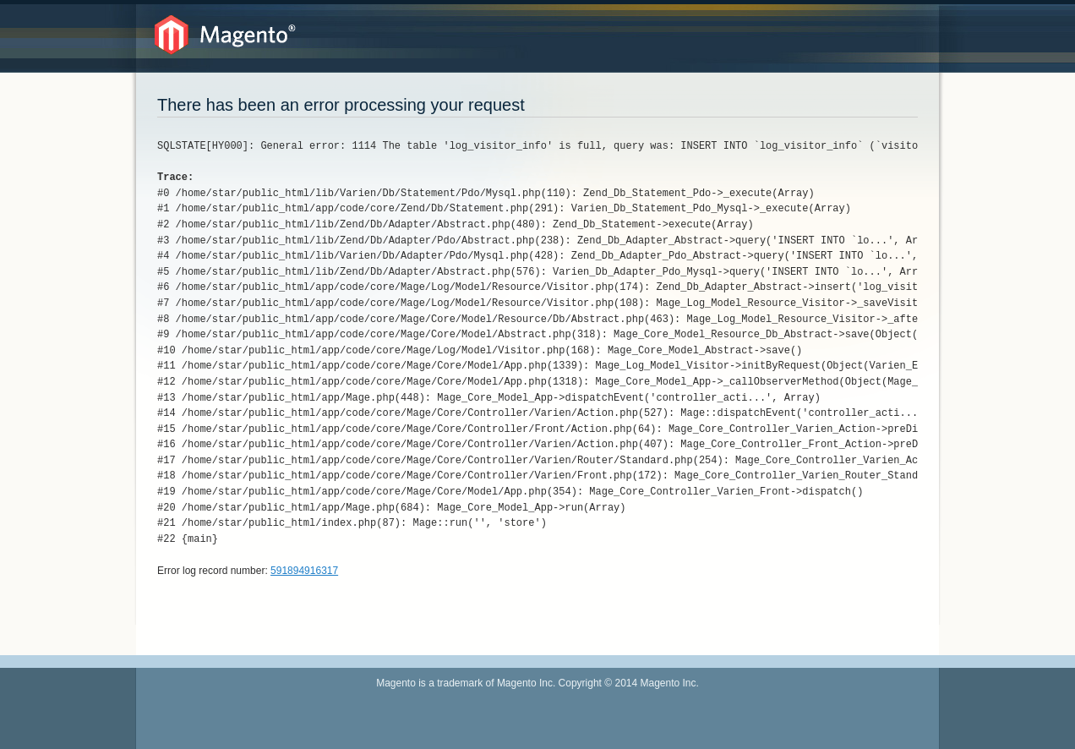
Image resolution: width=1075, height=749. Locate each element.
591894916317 (304, 571)
